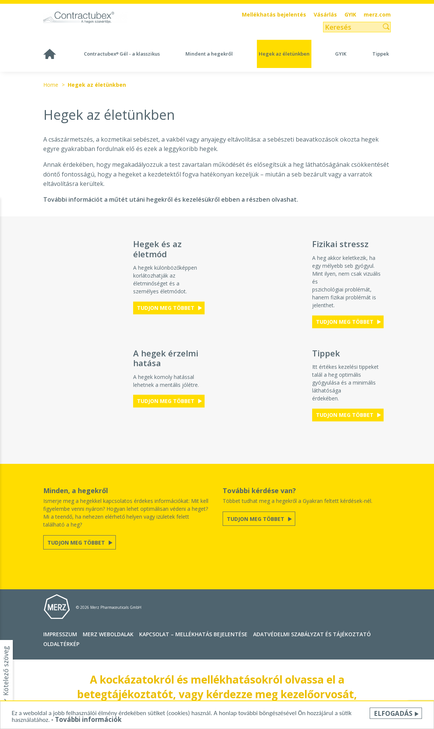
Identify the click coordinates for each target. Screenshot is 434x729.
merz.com (377, 15)
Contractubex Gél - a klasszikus (122, 53)
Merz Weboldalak (108, 634)
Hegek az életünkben (284, 53)
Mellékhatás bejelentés (274, 15)
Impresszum (60, 634)
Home (50, 84)
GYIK (350, 15)
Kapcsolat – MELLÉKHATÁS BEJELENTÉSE (193, 634)
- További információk (86, 719)
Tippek (380, 53)
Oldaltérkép (61, 643)
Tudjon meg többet (166, 307)
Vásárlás (325, 15)
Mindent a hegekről (209, 53)
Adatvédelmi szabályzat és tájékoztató (312, 634)
